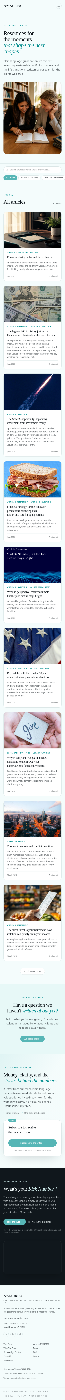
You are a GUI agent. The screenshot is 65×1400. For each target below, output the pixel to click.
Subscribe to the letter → (32, 1142)
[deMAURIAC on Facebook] (20, 1334)
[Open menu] (59, 6)
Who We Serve (10, 1348)
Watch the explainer (39, 1221)
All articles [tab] (10, 178)
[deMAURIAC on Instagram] (6, 1334)
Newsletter (8, 1360)
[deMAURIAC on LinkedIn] (13, 1334)
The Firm (7, 1344)
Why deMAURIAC (41, 1344)
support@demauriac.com (15, 1318)
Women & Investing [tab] (29, 178)
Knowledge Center (12, 1352)
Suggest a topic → (32, 1038)
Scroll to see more (32, 971)
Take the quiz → (14, 1221)
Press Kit (7, 1356)
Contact (36, 1356)
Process (36, 1348)
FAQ (35, 1352)
